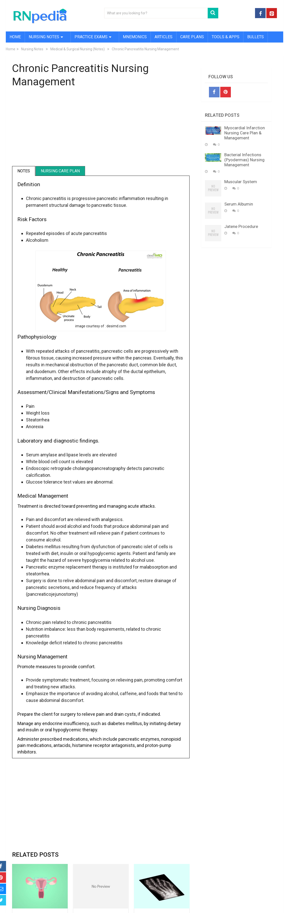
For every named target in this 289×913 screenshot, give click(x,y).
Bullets (255, 36)
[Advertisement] (101, 130)
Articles (163, 36)
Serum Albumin (238, 204)
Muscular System (240, 181)
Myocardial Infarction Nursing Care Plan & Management (244, 132)
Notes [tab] (23, 171)
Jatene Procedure (241, 226)
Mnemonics (135, 36)
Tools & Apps (225, 36)
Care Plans (192, 36)
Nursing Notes (44, 36)
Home (15, 36)
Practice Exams (91, 36)
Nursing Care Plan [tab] (60, 171)
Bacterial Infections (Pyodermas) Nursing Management (244, 159)
